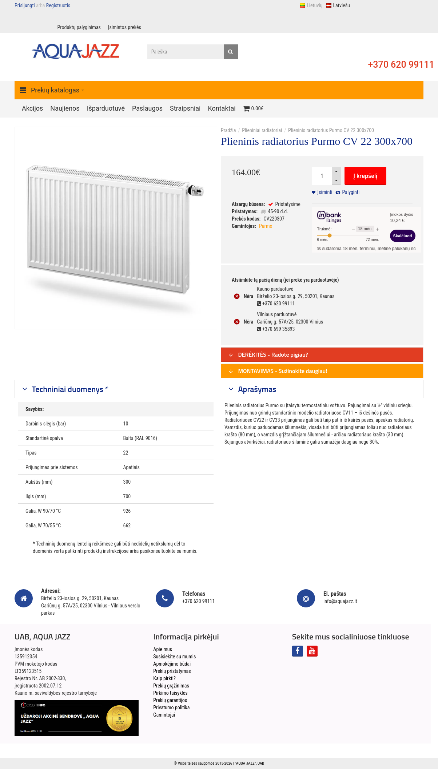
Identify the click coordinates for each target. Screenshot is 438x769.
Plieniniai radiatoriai (262, 130)
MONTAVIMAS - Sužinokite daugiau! (277, 370)
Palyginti (351, 192)
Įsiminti (325, 192)
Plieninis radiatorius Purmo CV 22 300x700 (331, 130)
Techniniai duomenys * (69, 389)
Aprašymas (256, 389)
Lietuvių (311, 5)
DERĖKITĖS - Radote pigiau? (268, 354)
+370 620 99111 (401, 64)
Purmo (265, 226)
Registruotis (58, 5)
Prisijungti (25, 5)
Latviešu (338, 5)
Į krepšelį (366, 176)
